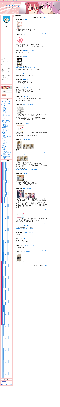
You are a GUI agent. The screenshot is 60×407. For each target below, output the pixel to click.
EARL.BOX (4, 127)
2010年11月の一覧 (5, 349)
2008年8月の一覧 (5, 376)
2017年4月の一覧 (5, 272)
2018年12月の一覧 (5, 252)
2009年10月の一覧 (5, 362)
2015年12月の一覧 (5, 288)
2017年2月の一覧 (5, 274)
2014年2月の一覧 (5, 310)
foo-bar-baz (4, 145)
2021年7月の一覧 (5, 221)
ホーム (8, 0)
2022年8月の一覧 (5, 208)
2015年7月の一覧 (5, 293)
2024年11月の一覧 (5, 181)
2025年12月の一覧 (5, 168)
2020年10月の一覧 (5, 230)
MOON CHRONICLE (5, 120)
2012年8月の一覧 (5, 328)
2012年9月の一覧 (5, 327)
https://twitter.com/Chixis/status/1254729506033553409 (26, 228)
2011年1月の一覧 (5, 347)
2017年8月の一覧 (5, 268)
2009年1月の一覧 (5, 371)
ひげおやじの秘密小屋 (6, 156)
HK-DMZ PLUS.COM (6, 129)
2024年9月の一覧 (5, 183)
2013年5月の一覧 (5, 319)
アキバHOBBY (4, 146)
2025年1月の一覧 (5, 179)
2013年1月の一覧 (5, 323)
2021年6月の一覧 (5, 222)
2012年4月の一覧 (5, 332)
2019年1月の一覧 (5, 251)
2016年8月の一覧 (5, 280)
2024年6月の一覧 (5, 186)
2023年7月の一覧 (5, 197)
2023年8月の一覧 (5, 196)
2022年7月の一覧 (5, 209)
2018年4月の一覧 (5, 260)
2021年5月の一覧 (5, 223)
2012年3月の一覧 (5, 333)
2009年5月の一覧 (5, 367)
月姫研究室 (4, 124)
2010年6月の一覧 (5, 354)
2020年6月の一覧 (5, 234)
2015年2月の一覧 (5, 298)
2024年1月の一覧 (5, 191)
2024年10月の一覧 (5, 182)
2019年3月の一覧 (5, 249)
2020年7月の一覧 (5, 233)
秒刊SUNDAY (4, 131)
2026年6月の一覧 (5, 162)
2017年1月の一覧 (5, 275)
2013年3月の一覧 (5, 321)
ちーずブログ (3, 0)
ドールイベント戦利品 (26, 139)
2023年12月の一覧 (5, 192)
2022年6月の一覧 (5, 210)
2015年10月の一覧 (5, 290)
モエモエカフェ (4, 137)
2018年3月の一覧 (5, 261)
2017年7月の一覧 (5, 269)
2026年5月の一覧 (5, 163)
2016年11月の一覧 (5, 277)
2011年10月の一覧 (5, 338)
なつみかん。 (4, 140)
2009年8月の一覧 (5, 364)
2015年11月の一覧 (5, 289)
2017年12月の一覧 (5, 264)
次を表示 (45, 17)
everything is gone (5, 118)
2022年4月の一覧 (5, 212)
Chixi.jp (2, 100)
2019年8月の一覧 (5, 244)
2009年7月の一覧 (5, 365)
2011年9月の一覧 (5, 339)
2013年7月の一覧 (5, 317)
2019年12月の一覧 (5, 240)
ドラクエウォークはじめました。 (28, 232)
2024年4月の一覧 (5, 188)
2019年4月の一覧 (5, 248)
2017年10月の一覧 (5, 266)
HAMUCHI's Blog (12, 6)
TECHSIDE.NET (5, 125)
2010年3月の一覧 (5, 357)
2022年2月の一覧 (5, 214)
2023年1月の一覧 (5, 203)
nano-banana (25, 19)
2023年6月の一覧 (5, 198)
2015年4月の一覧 (5, 296)
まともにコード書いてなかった (28, 104)
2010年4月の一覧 (5, 356)
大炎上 (3, 138)
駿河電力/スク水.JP (5, 126)
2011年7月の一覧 (5, 341)
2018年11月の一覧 (5, 253)
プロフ (11, 0)
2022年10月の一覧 (5, 206)
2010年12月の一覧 (5, 348)
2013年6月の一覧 (5, 318)
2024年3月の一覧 (5, 189)
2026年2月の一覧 (5, 166)
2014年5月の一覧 (5, 307)
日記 (13, 0)
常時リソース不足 (5, 150)
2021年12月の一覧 (5, 216)
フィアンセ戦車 (4, 130)
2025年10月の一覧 (5, 170)
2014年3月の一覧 (5, 309)
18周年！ (24, 34)
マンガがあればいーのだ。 (6, 136)
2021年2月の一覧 (5, 226)
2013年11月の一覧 (5, 313)
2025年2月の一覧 (5, 178)
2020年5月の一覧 (5, 235)
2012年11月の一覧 (5, 325)
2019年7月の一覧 (5, 245)
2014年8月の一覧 (5, 304)
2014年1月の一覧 (5, 311)
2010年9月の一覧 (5, 351)
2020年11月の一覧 (5, 229)
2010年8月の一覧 (5, 352)
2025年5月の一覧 (5, 175)
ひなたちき (4, 149)
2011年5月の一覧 (5, 343)
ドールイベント (25, 173)
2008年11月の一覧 (5, 373)
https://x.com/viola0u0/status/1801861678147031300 (25, 67)
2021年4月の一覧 (5, 224)
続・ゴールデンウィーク (27, 87)
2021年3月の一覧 (5, 225)
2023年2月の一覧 (5, 202)
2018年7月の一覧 (5, 257)
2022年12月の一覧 (5, 204)
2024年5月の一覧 (5, 187)
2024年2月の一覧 (5, 190)
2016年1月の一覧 (5, 287)
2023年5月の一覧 (5, 199)
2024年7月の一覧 (5, 185)
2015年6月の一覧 (5, 294)
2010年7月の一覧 (5, 353)
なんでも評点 (4, 157)
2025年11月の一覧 (5, 169)
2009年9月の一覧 (5, 363)
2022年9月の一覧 (5, 207)
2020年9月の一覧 (5, 231)
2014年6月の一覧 (5, 306)
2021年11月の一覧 (5, 217)
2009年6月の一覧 (5, 366)
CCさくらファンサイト (5, 101)
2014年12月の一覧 (5, 300)
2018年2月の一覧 (5, 262)
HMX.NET (3, 132)
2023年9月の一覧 (5, 195)
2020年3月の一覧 (5, 237)
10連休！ (24, 238)
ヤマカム (3, 135)
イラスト (16, 0)
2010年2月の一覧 (5, 358)
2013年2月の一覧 (5, 322)
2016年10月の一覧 (5, 278)
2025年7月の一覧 (5, 173)
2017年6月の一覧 (5, 270)
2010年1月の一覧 (5, 359)
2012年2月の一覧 (5, 334)
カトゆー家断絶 (4, 109)
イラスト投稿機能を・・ (27, 123)
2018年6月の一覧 (5, 258)
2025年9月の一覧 (5, 171)
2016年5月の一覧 (5, 283)
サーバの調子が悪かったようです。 (29, 245)
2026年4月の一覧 (5, 164)
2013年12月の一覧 (5, 312)
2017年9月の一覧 (5, 267)
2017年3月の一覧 (5, 273)
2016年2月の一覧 (5, 286)
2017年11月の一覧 (5, 265)
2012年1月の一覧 (5, 335)
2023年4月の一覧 (5, 200)
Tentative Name (5, 112)
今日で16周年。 (25, 79)
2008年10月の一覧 (5, 374)
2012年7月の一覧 (5, 329)
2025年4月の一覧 (5, 176)
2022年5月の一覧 (5, 211)
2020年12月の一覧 (5, 228)
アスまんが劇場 (4, 151)
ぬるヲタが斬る (4, 142)
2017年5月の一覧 (5, 271)
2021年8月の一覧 (5, 220)
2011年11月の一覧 (5, 337)
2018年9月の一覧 (5, 255)
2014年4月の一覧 (5, 308)
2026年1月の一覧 (5, 167)
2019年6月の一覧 (5, 246)
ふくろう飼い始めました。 (27, 251)
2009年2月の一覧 (5, 370)
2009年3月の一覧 (5, 369)
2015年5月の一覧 (5, 295)
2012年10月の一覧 (5, 326)
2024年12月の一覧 (5, 180)
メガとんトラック (5, 105)
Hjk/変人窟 (4, 111)
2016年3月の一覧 (5, 285)
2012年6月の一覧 (5, 330)
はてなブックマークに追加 (6, 384)
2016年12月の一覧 (5, 276)
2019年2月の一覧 (5, 250)
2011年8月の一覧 (5, 340)
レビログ (3, 143)
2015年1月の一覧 (5, 299)
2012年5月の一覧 (5, 331)
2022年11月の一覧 (5, 205)
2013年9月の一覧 (5, 315)
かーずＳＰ (4, 108)
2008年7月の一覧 (5, 377)
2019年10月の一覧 (5, 242)
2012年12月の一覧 (5, 324)
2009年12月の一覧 (5, 360)
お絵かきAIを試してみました (27, 188)
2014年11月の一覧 (5, 301)
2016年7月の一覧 (5, 281)
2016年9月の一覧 (5, 279)
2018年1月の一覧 (5, 263)
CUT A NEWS (4, 148)
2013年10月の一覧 (5, 314)
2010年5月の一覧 (5, 355)
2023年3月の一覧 (5, 201)
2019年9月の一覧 (5, 243)
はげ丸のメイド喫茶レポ (6, 152)
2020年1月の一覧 (5, 239)
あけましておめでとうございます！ (29, 50)
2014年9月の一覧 (5, 303)
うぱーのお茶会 (4, 141)
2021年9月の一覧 (5, 219)
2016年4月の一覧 (5, 284)
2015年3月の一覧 (5, 297)
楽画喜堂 (3, 107)
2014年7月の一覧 (5, 305)
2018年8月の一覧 (5, 256)
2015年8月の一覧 (5, 292)
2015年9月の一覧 (5, 291)
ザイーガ (3, 158)
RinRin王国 (4, 122)
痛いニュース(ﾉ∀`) (5, 114)
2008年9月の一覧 (5, 375)
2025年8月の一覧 (5, 172)
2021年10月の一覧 (5, 218)
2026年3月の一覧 (5, 165)
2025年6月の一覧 (5, 174)
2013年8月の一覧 (5, 316)
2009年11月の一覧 (5, 361)
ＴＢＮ (3, 117)
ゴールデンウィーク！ (26, 96)
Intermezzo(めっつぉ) (6, 121)
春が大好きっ (4, 133)
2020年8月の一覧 (5, 232)
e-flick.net (3, 147)
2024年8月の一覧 (5, 184)
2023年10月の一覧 (5, 194)
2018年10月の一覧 (5, 254)
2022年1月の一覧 (5, 215)
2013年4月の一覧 (5, 320)
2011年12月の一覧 (5, 336)
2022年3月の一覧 (5, 213)
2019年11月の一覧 (5, 241)
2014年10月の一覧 (5, 302)
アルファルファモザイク (6, 115)
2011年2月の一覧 (5, 346)
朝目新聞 (3, 153)
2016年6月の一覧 (5, 282)
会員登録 (58, 0)
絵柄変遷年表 (25, 56)
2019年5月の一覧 (5, 247)
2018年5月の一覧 (5, 259)
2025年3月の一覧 (5, 177)
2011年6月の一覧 (5, 342)
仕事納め (24, 154)
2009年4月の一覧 (5, 368)
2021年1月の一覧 (5, 227)
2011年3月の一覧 (5, 345)
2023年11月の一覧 (5, 193)
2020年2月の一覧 (5, 238)
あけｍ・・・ (25, 73)
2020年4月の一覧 (5, 236)
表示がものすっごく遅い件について (29, 225)
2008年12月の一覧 (5, 372)
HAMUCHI (7, 23)
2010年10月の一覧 (5, 350)
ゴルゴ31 (3, 110)
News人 (3, 116)
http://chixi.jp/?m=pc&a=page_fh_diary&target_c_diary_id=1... (27, 169)
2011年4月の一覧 (5, 344)
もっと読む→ (44, 33)
